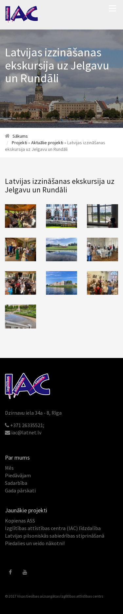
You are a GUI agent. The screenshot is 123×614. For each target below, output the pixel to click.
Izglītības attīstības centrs (81, 596)
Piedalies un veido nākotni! (35, 543)
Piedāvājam (18, 475)
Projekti (19, 143)
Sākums (20, 136)
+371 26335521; (27, 425)
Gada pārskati (20, 490)
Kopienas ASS (20, 520)
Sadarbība (16, 483)
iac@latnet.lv (26, 432)
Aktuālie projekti (47, 143)
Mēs (9, 468)
